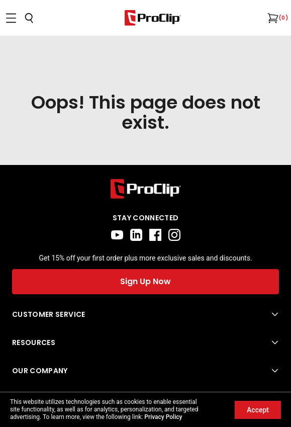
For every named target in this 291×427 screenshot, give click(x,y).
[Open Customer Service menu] (145, 314)
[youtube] (117, 235)
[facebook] (155, 235)
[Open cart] (272, 18)
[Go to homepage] (153, 18)
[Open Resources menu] (145, 342)
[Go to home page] (145, 189)
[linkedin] (136, 235)
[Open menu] (11, 18)
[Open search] (29, 18)
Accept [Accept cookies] (258, 410)
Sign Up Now (145, 281)
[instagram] (174, 235)
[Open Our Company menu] (145, 371)
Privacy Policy (163, 416)
